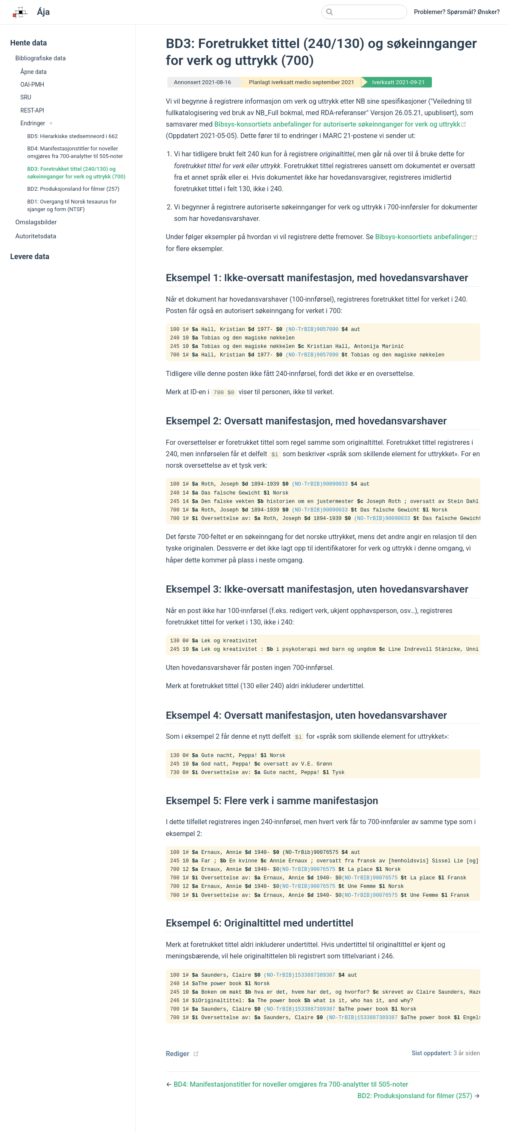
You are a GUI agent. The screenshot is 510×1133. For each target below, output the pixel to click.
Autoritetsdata (35, 236)
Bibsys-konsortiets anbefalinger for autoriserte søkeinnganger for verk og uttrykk (340, 124)
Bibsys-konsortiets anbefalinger (426, 237)
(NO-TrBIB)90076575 (307, 877)
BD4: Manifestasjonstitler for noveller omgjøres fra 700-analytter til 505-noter (75, 152)
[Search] (364, 12)
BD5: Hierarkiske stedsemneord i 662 (72, 136)
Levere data (29, 256)
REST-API (32, 110)
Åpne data (33, 71)
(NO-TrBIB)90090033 (320, 486)
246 (175, 1011)
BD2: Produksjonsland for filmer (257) (73, 189)
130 (175, 645)
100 (175, 330)
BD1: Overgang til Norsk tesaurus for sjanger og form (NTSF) (71, 205)
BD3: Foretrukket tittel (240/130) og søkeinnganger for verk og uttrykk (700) (76, 173)
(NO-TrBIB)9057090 (311, 330)
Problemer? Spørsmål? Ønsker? (457, 12)
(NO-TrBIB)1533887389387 (299, 984)
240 (175, 339)
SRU (25, 97)
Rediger (177, 1064)
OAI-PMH (32, 84)
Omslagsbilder (36, 222)
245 (175, 348)
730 (175, 778)
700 (175, 357)
